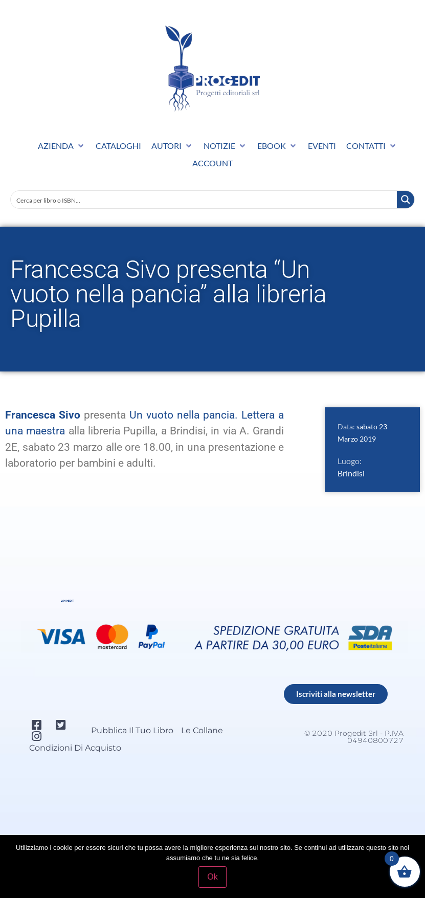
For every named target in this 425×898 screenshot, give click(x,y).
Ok (212, 876)
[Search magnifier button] (405, 199)
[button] (62, 146)
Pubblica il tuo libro (132, 730)
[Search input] (204, 199)
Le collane (202, 730)
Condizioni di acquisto (75, 748)
